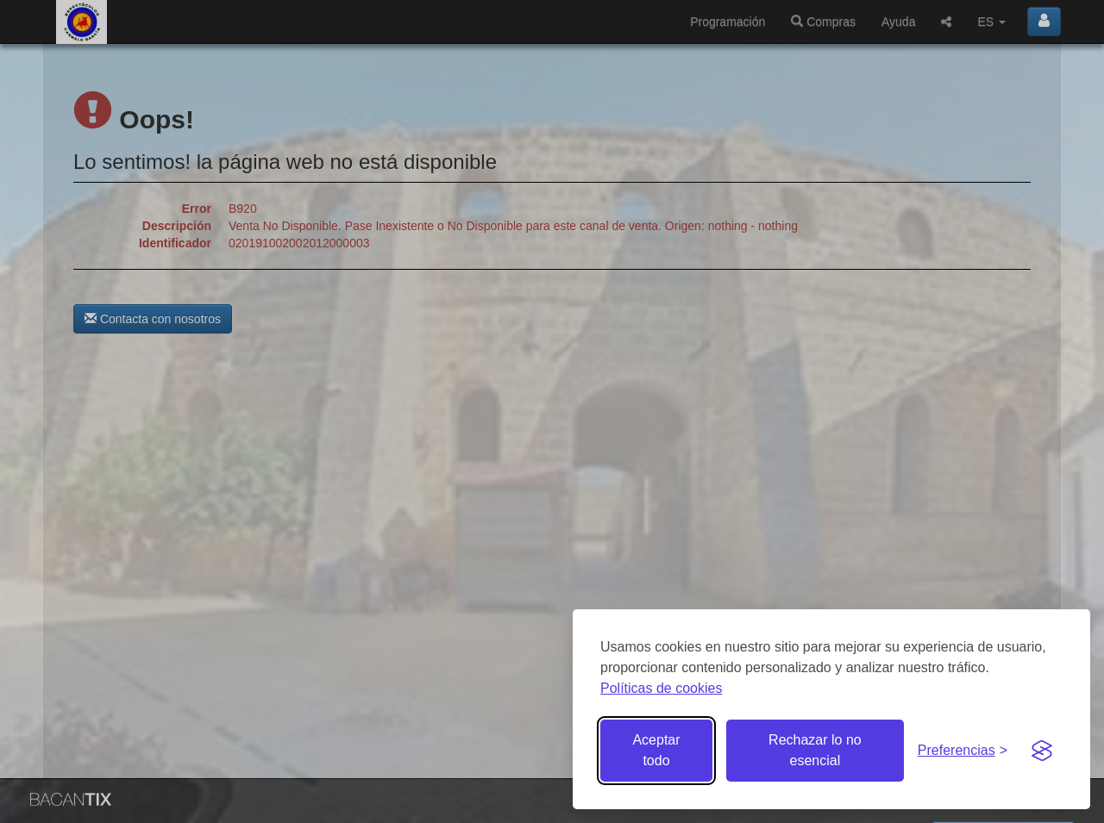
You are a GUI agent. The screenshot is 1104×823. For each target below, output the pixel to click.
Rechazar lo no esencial (815, 750)
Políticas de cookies (661, 688)
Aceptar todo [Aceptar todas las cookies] (656, 750)
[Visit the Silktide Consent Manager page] (1042, 750)
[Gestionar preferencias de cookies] (962, 751)
